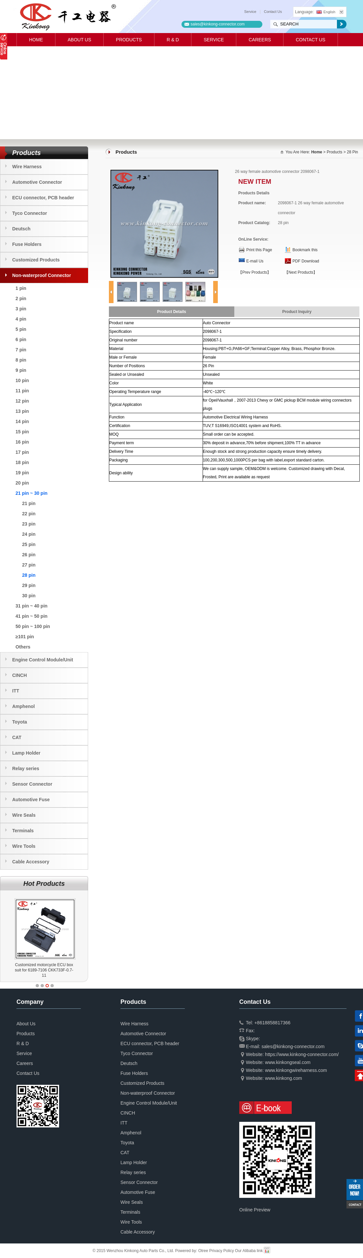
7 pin (21, 349)
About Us (79, 39)
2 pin (21, 298)
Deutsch (21, 228)
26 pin (28, 554)
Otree (203, 1250)
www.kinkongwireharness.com (296, 1070)
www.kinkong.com (283, 1078)
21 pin (28, 503)
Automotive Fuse (31, 799)
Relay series (25, 768)
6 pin (21, 339)
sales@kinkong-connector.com (218, 24)
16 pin (22, 442)
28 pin (28, 575)
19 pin (22, 472)
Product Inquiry (297, 311)
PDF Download (305, 261)
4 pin (21, 319)
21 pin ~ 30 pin (32, 493)
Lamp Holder (26, 753)
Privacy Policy (221, 1250)
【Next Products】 (300, 272)
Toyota (19, 722)
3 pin (21, 308)
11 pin (22, 390)
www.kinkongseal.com (288, 1062)
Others (23, 646)
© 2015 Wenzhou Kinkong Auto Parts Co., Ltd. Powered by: (145, 1250)
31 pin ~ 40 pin (32, 606)
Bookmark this (304, 250)
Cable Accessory (30, 861)
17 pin (22, 452)
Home (36, 39)
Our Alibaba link (249, 1250)
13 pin (22, 411)
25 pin (28, 544)
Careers (259, 39)
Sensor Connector (32, 784)
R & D (173, 39)
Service (250, 12)
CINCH (19, 675)
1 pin (21, 288)
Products (129, 39)
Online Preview (254, 1209)
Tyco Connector (29, 213)
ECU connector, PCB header (43, 197)
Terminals (23, 830)
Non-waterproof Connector (41, 275)
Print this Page (259, 250)
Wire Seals (24, 815)
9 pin (21, 370)
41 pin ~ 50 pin (32, 616)
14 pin (22, 421)
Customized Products (36, 259)
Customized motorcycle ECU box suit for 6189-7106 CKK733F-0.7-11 (62, 970)
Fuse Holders (27, 244)
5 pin (21, 329)
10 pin (22, 380)
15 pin (22, 431)
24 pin (28, 534)
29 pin (28, 585)
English (325, 12)
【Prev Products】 (254, 272)
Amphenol (23, 706)
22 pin (28, 513)
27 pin (28, 565)
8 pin (21, 360)
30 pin (28, 595)
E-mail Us (254, 261)
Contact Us (273, 12)
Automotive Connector (37, 182)
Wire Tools (23, 846)
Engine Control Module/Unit (42, 659)
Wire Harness (27, 166)
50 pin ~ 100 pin (33, 626)
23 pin (28, 524)
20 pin (22, 483)
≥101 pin (25, 636)
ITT (15, 690)
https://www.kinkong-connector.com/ (302, 1054)
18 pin (22, 462)
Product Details (171, 311)
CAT (16, 737)
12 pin (22, 401)
